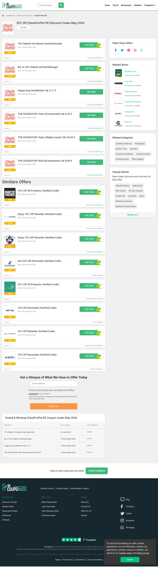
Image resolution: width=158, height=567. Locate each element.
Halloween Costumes (124, 201)
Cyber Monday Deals (50, 511)
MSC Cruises (121, 191)
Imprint (84, 516)
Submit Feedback (96, 471)
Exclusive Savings (9, 503)
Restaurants (126, 5)
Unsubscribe (33, 394)
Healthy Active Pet (97, 299)
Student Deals (8, 507)
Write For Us (86, 511)
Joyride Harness (98, 252)
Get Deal (91, 92)
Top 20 (115, 5)
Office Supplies (137, 159)
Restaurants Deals (9, 511)
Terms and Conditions (95, 560)
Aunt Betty (132, 196)
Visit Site (23, 27)
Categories (149, 5)
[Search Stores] (61, 5)
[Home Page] (4, 15)
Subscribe (54, 406)
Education (134, 149)
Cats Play (128, 81)
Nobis (141, 196)
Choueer (128, 122)
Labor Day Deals (48, 507)
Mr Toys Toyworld (135, 191)
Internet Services (122, 159)
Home (107, 5)
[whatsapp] (141, 50)
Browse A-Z (133, 215)
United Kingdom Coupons (80, 489)
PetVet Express (131, 92)
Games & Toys (121, 149)
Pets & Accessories (24, 16)
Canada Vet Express (97, 345)
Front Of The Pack (97, 205)
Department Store (143, 154)
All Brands (6, 516)
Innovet (101, 275)
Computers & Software (124, 154)
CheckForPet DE (40, 16)
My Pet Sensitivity (97, 228)
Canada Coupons (62, 489)
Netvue (101, 322)
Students (138, 5)
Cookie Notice (80, 560)
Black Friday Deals (49, 503)
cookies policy (125, 553)
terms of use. (143, 553)
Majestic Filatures (122, 186)
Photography (140, 144)
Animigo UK (99, 369)
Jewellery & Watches (124, 144)
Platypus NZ (120, 196)
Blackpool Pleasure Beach (126, 206)
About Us (85, 503)
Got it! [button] (130, 560)
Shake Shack (137, 186)
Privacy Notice (67, 560)
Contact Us (85, 507)
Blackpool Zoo (131, 71)
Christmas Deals (48, 516)
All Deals (5, 520)
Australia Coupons (47, 489)
